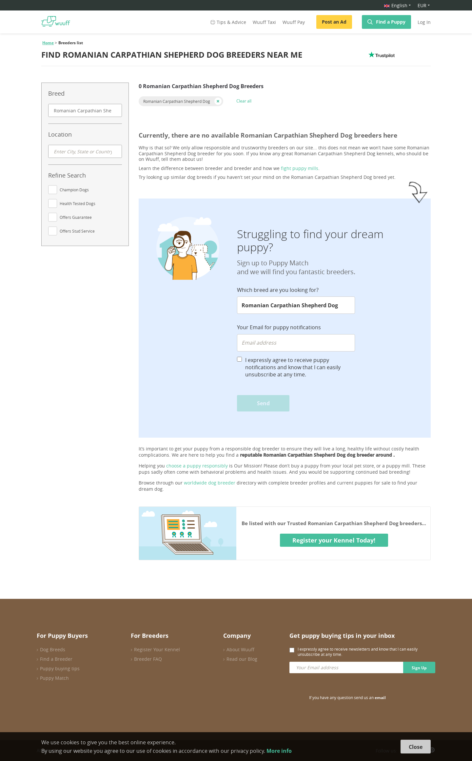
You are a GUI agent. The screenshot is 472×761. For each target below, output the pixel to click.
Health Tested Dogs (77, 203)
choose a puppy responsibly (197, 466)
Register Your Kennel (157, 649)
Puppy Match (54, 678)
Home (48, 43)
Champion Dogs (74, 189)
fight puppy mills (299, 168)
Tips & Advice (227, 22)
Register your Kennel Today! (333, 540)
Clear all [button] (243, 101)
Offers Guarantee (76, 217)
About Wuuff (240, 649)
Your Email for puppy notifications (279, 327)
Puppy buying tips (60, 668)
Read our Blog (241, 659)
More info (279, 750)
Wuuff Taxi (264, 22)
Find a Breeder (56, 659)
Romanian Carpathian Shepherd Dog (176, 101)
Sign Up (419, 668)
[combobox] (85, 110)
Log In (424, 22)
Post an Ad (334, 22)
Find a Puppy (390, 22)
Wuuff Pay (294, 22)
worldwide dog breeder (209, 483)
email (380, 697)
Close (416, 747)
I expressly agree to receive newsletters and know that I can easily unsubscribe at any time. (358, 651)
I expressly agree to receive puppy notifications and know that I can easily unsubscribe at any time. (293, 367)
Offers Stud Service (77, 231)
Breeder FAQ (148, 659)
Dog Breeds (52, 649)
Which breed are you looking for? (278, 290)
